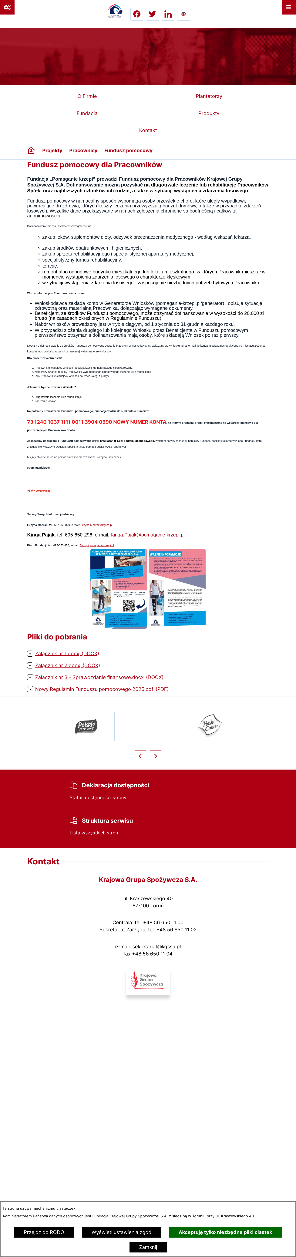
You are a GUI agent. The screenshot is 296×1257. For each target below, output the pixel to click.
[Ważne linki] (7, 7)
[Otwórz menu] (289, 7)
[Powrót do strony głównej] (31, 150)
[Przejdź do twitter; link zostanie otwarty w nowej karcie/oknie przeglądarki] (152, 14)
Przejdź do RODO (44, 1232)
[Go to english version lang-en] (183, 14)
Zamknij (148, 1247)
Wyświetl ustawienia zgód (121, 1232)
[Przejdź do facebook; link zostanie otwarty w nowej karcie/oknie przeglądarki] (136, 14)
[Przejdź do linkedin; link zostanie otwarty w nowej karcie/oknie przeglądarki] (168, 14)
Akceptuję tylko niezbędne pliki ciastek (225, 1232)
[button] (118, 627)
